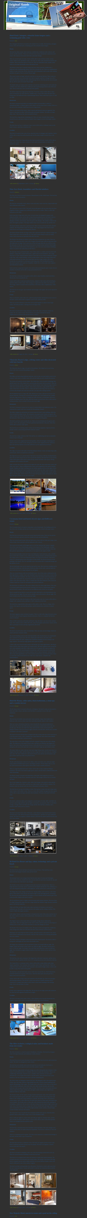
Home (9, 28)
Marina (37, 183)
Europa (16, 524)
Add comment (13, 183)
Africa (16, 365)
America (17, 192)
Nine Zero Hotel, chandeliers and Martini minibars (29, 189)
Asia (16, 40)
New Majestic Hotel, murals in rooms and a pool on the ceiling (33, 1213)
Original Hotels (19, 4)
